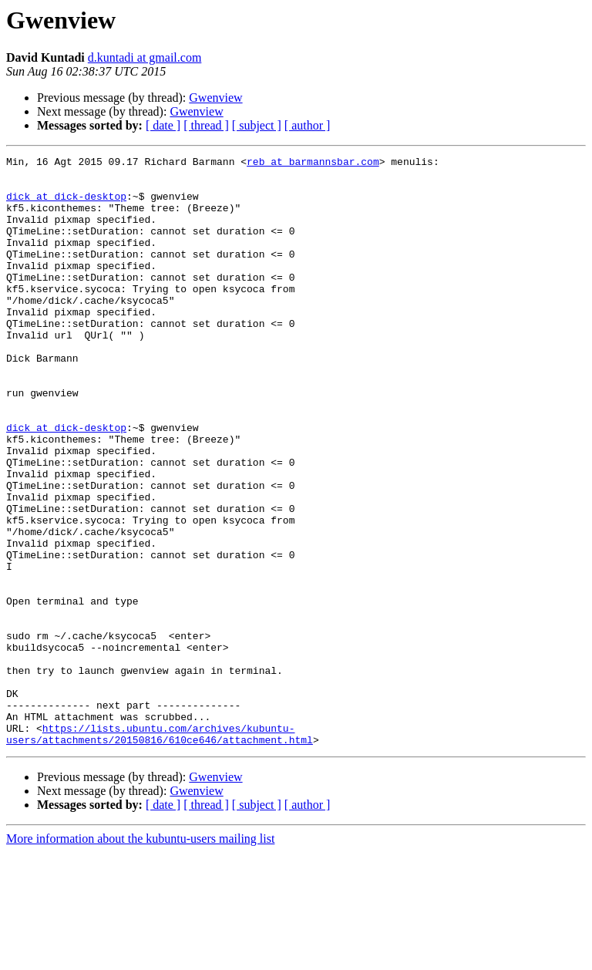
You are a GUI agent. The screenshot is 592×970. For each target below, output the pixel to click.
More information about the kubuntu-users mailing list (140, 956)
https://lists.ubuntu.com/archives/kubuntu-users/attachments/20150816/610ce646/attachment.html (159, 850)
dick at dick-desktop (66, 205)
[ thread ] (206, 125)
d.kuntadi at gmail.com (145, 57)
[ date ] (163, 125)
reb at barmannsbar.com (313, 163)
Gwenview (215, 97)
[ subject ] (256, 125)
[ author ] (307, 125)
